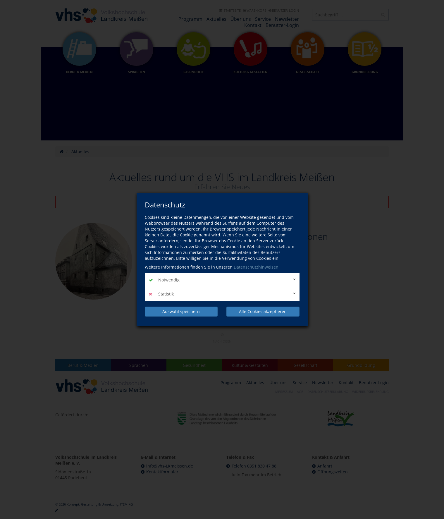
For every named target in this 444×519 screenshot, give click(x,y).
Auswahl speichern (181, 311)
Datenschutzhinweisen (256, 267)
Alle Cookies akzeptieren (263, 311)
